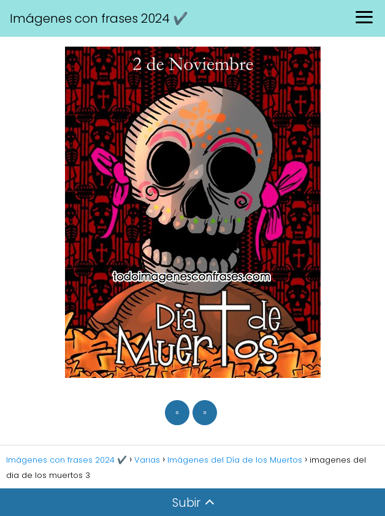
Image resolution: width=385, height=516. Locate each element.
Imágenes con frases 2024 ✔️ (99, 18)
